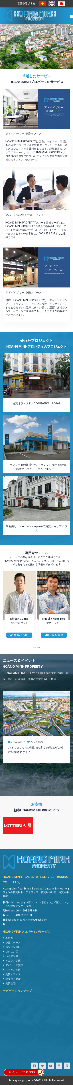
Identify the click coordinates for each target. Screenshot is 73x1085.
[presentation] (34, 647)
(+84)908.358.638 (25, 1072)
